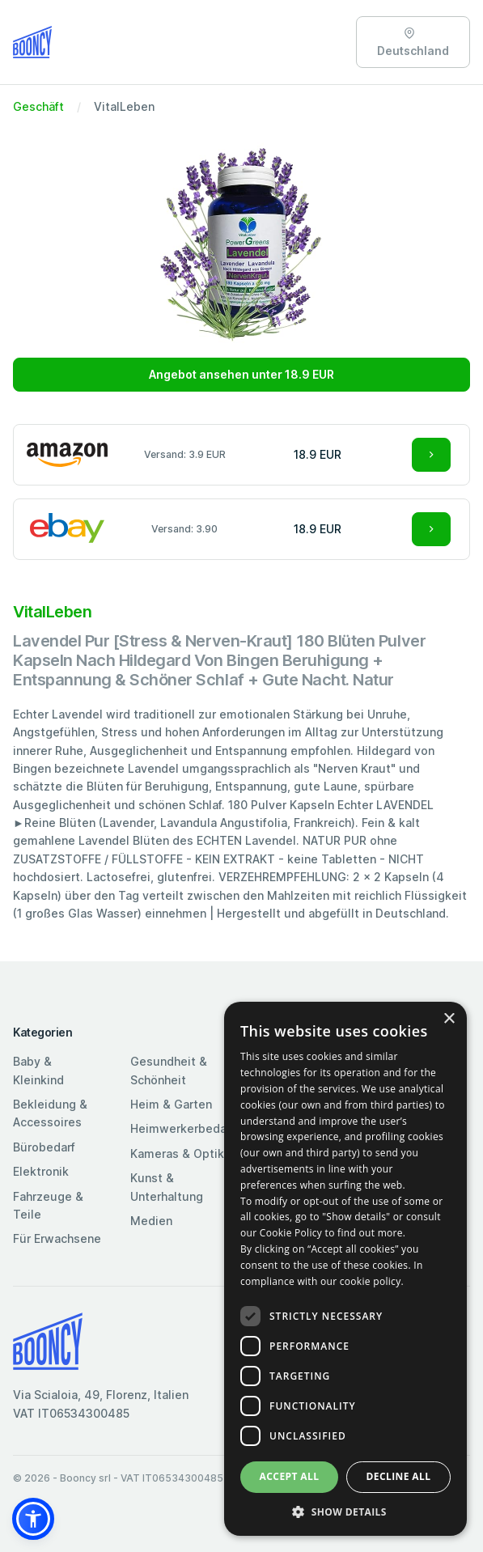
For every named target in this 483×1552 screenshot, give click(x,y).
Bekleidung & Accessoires (50, 1113)
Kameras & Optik (177, 1153)
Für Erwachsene (57, 1238)
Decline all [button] (398, 1476)
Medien (151, 1221)
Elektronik (41, 1171)
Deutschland (413, 42)
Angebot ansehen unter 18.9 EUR (241, 374)
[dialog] (345, 1269)
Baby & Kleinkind (38, 1070)
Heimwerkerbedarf (182, 1128)
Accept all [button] (290, 1476)
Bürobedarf (44, 1147)
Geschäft (38, 106)
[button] (33, 1519)
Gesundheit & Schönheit (168, 1070)
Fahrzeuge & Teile (48, 1205)
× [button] (449, 1019)
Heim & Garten (171, 1104)
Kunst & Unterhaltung (166, 1186)
